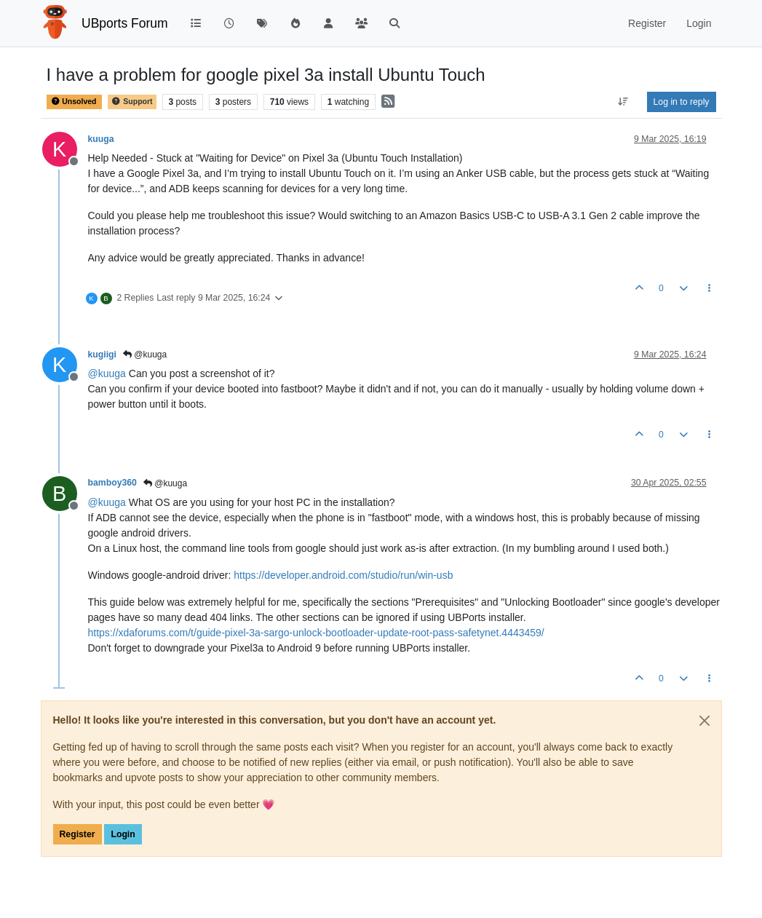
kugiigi (102, 354)
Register (77, 834)
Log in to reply (682, 102)
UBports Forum (125, 23)
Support (131, 101)
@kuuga (145, 354)
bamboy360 (112, 483)
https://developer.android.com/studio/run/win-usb (343, 575)
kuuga (101, 139)
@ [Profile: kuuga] (107, 373)
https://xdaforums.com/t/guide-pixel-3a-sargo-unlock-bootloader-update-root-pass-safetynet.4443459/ (316, 632)
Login (123, 834)
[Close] (704, 720)
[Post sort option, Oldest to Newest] (623, 102)
